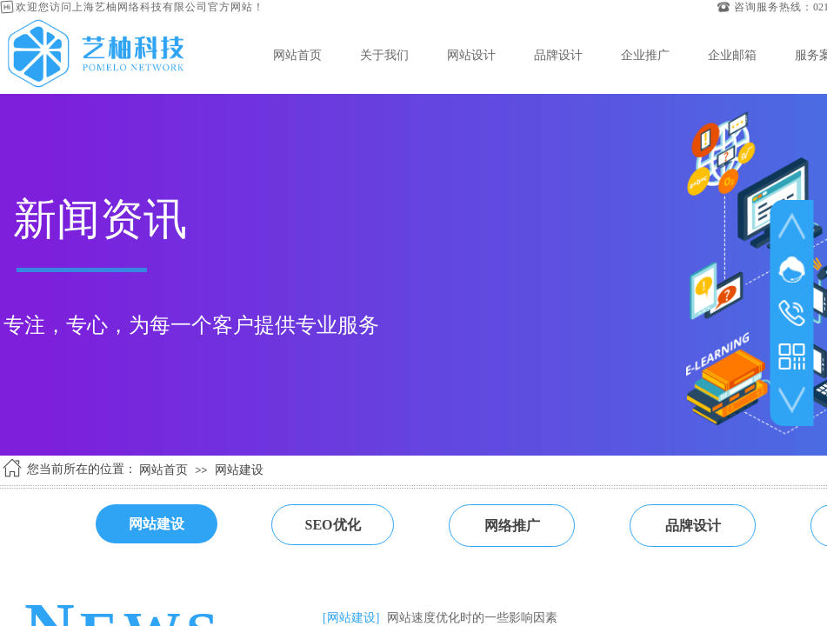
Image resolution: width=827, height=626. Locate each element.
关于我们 (384, 55)
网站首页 (297, 55)
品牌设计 (558, 55)
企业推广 (645, 55)
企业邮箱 (732, 55)
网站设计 (471, 55)
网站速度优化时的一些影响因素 (472, 617)
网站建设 (239, 469)
